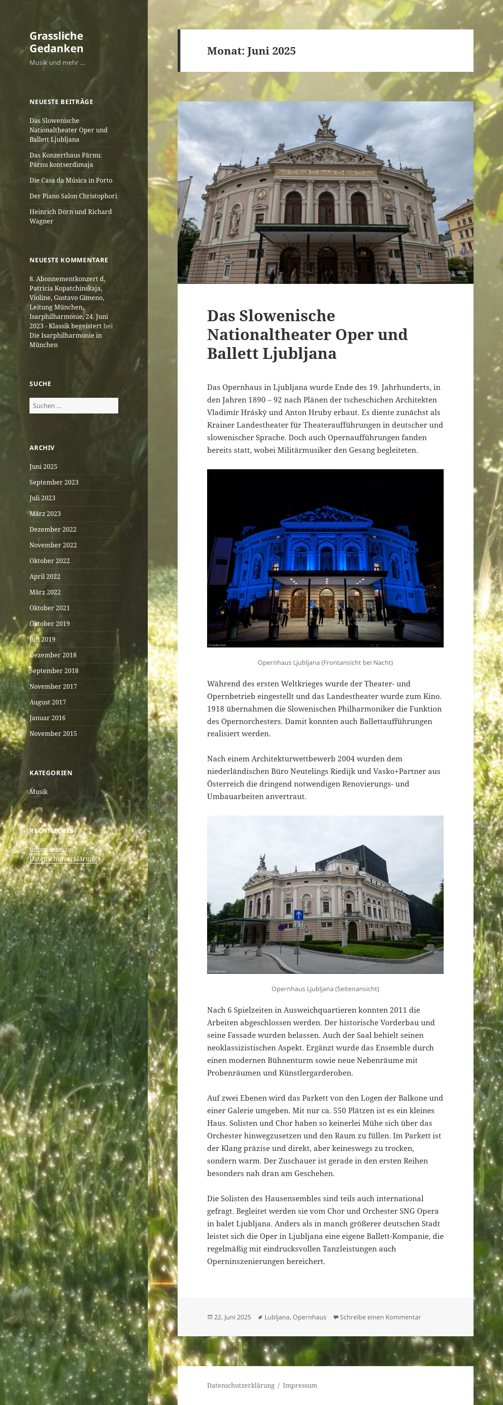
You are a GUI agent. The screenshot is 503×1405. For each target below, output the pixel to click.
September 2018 (54, 670)
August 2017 (47, 702)
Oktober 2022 (49, 560)
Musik (38, 791)
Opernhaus (310, 1317)
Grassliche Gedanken (56, 41)
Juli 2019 (42, 639)
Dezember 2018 (53, 655)
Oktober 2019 (49, 623)
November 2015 (53, 733)
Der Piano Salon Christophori (73, 196)
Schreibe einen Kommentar (380, 1317)
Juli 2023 (42, 498)
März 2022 (45, 592)
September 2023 (54, 482)
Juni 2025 (43, 466)
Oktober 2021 (49, 608)
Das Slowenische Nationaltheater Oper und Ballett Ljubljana (68, 130)
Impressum (47, 849)
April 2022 (45, 576)
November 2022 (53, 545)
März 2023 (45, 513)
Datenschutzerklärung (63, 858)
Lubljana (277, 1317)
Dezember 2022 (53, 529)
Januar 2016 (47, 717)
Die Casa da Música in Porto (70, 180)
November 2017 (53, 686)
